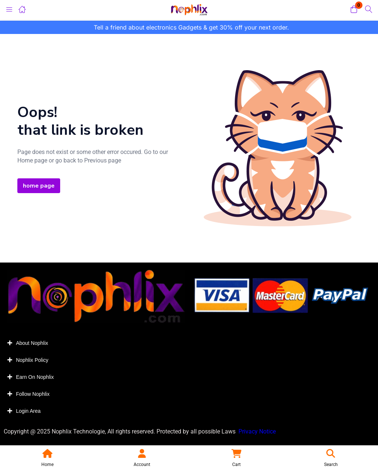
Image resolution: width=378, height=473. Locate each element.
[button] (354, 9)
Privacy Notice (257, 431)
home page (39, 186)
